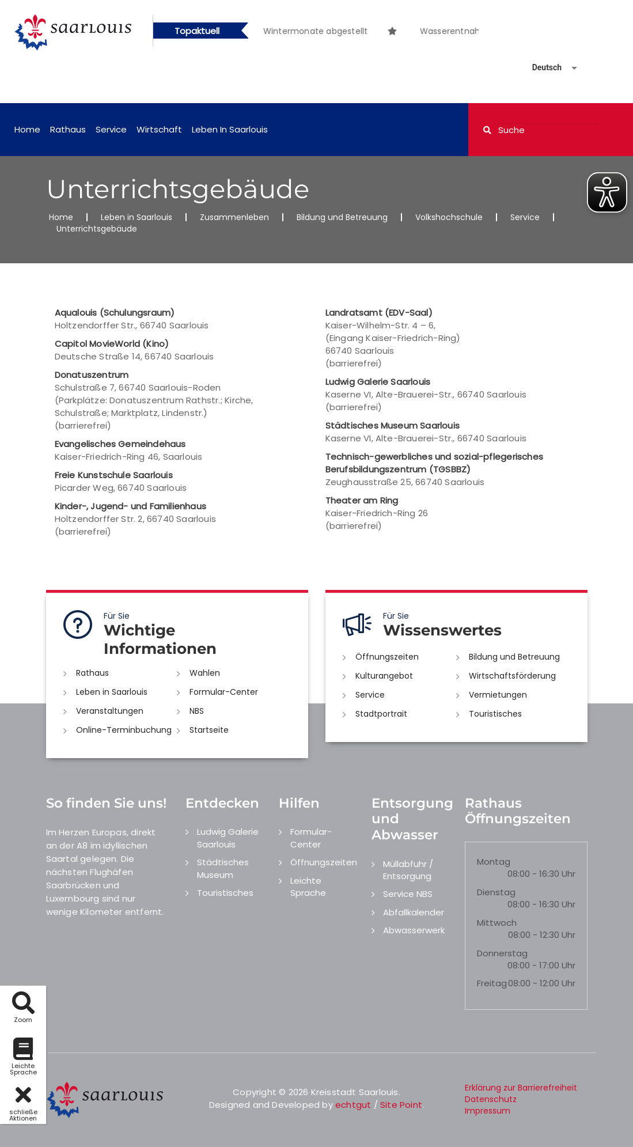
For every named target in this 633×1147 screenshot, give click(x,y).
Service (111, 129)
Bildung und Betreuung (342, 217)
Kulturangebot (384, 676)
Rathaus (68, 129)
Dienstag (496, 892)
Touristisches (495, 714)
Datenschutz (491, 1099)
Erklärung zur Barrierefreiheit (521, 1087)
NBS (196, 711)
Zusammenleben (234, 217)
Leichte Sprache (308, 887)
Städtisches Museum (223, 868)
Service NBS (408, 894)
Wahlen (204, 673)
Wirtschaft (159, 129)
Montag (493, 861)
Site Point (401, 1105)
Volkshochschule (449, 217)
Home (27, 129)
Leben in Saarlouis (230, 129)
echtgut (353, 1105)
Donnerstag (502, 953)
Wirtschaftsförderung (512, 676)
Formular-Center (223, 692)
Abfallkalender (413, 912)
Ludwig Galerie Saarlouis (228, 838)
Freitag (492, 983)
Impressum (487, 1110)
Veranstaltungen (109, 711)
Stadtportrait (381, 714)
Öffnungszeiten (387, 657)
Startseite (209, 730)
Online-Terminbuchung (124, 730)
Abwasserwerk (414, 930)
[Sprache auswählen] (541, 68)
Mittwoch (497, 923)
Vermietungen (498, 695)
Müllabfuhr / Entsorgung (408, 870)
